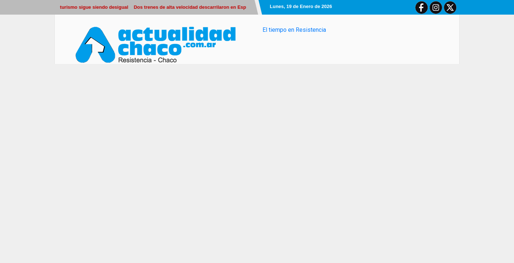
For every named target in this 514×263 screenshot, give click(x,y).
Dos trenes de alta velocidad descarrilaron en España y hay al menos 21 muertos (226, 7)
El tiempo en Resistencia (294, 29)
